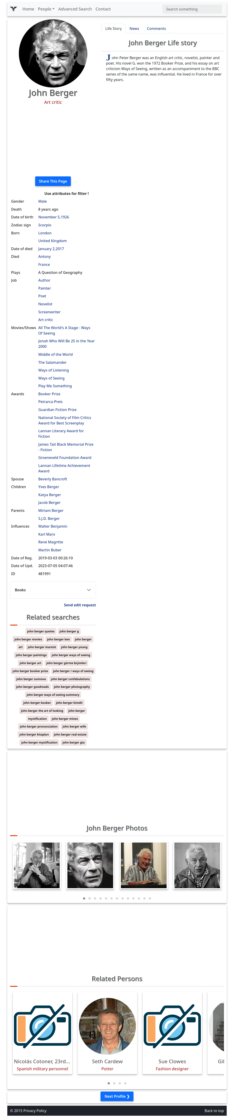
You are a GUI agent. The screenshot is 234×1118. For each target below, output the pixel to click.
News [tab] (134, 28)
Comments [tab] (156, 28)
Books (20, 589)
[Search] (192, 9)
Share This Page (53, 181)
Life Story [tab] (113, 28)
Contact (103, 9)
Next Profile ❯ (116, 1096)
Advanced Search (75, 9)
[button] (84, 898)
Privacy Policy (34, 1110)
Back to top (214, 1110)
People (44, 9)
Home (28, 9)
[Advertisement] (53, 141)
